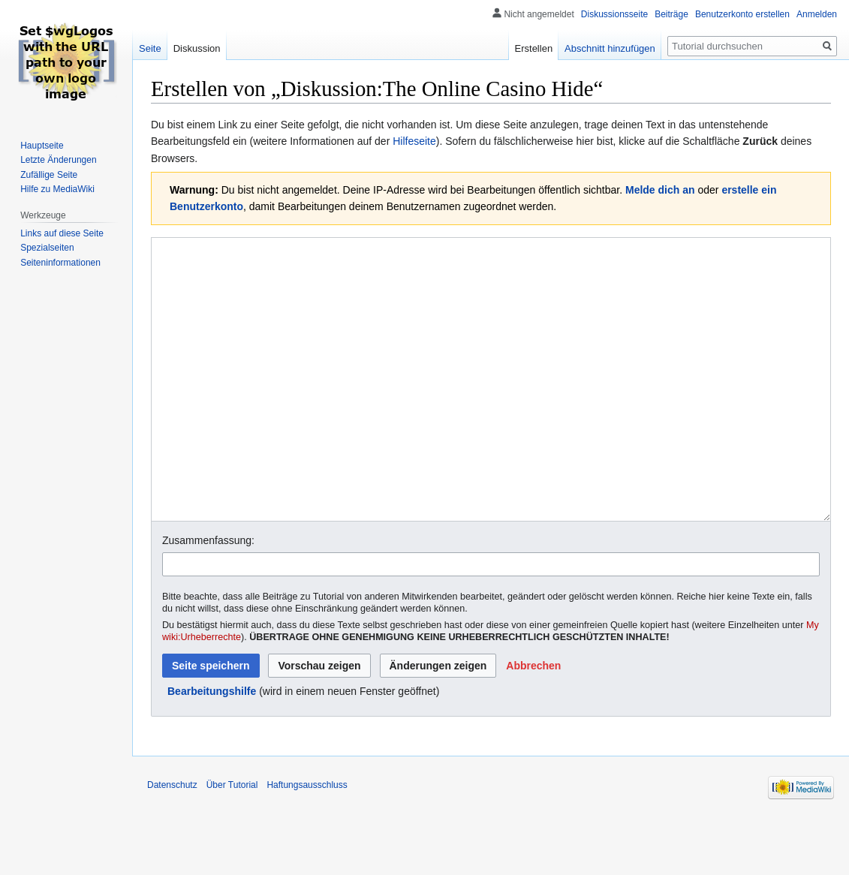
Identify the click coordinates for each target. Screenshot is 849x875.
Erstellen (534, 48)
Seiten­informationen (60, 262)
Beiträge (671, 14)
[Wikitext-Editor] (491, 408)
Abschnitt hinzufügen (609, 48)
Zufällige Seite (48, 175)
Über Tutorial (232, 841)
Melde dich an (660, 190)
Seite (150, 48)
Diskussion (197, 48)
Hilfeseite (414, 141)
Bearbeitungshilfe (211, 747)
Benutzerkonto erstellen (742, 14)
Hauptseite (41, 145)
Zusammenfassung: (208, 597)
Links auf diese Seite (62, 233)
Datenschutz (172, 841)
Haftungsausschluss (306, 841)
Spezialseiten (47, 247)
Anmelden (816, 14)
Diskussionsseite (614, 14)
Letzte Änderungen (58, 160)
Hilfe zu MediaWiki (57, 189)
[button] (533, 722)
